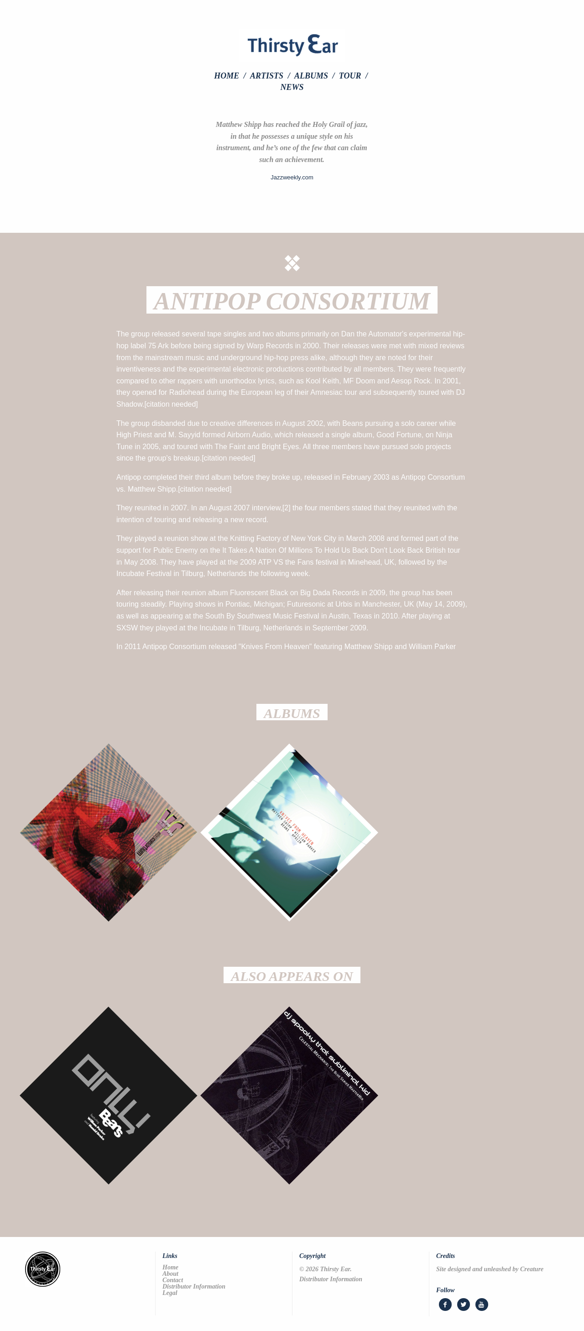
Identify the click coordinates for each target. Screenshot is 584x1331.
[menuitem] (231, 76)
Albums (311, 76)
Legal (169, 1293)
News (291, 87)
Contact (172, 1280)
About (170, 1274)
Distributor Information (193, 1287)
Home (226, 76)
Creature (531, 1269)
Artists (266, 76)
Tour (350, 76)
